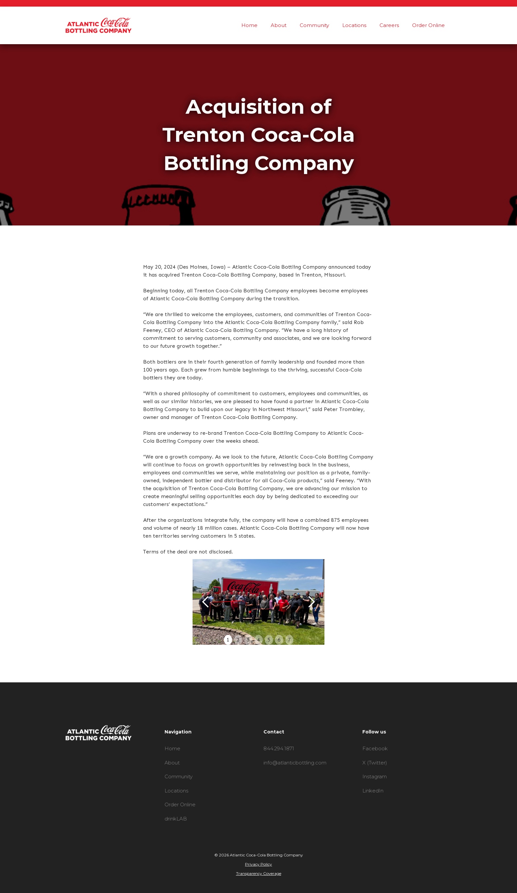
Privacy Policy (258, 864)
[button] (206, 602)
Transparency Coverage (258, 873)
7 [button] (289, 640)
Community (314, 25)
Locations (354, 25)
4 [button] (258, 640)
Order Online (428, 25)
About (279, 25)
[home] (99, 25)
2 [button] (238, 640)
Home (249, 25)
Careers (389, 25)
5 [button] (268, 640)
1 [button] (228, 640)
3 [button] (248, 640)
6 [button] (279, 640)
